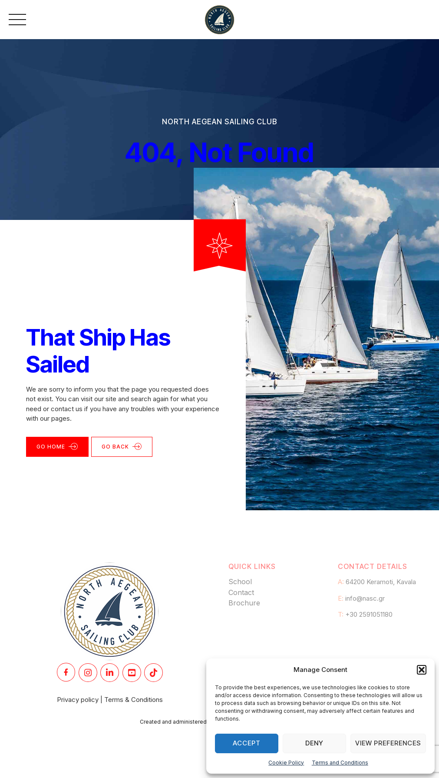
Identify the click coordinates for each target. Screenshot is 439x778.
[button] (421, 669)
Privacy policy (78, 699)
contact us (67, 409)
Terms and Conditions (340, 762)
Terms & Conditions (133, 699)
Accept (247, 743)
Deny (314, 743)
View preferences (388, 743)
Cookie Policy (286, 762)
